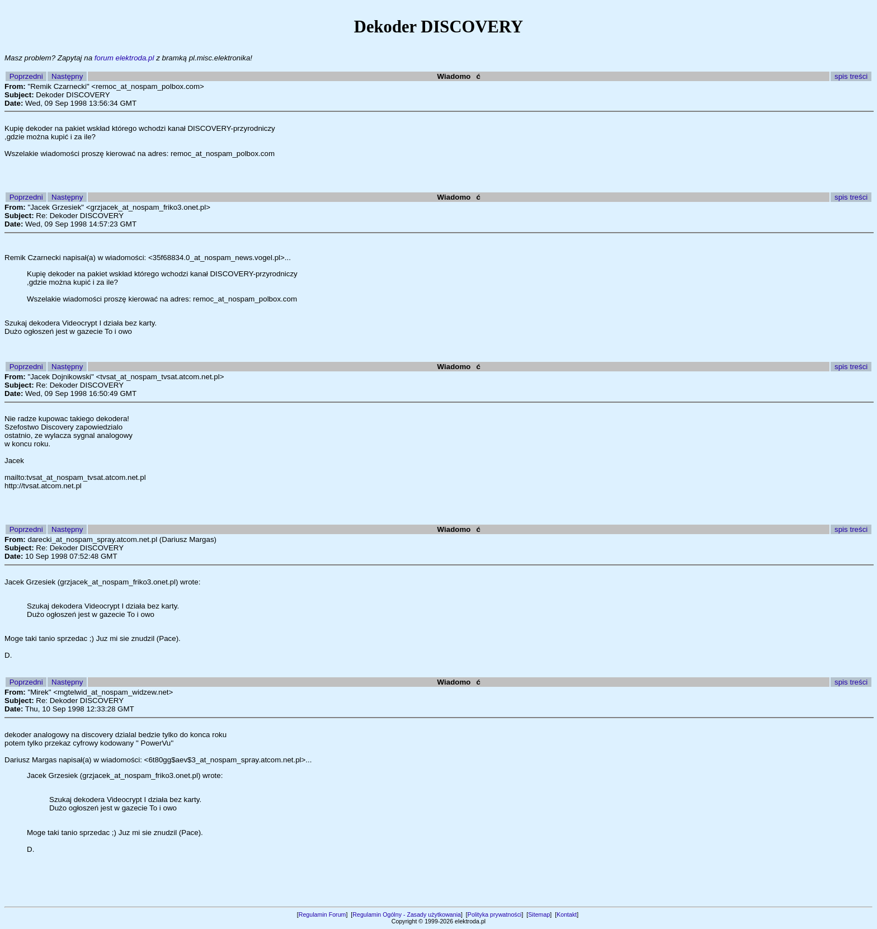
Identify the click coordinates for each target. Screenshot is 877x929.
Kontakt (567, 914)
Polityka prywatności (495, 914)
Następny (67, 76)
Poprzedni (26, 76)
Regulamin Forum (322, 914)
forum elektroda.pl (124, 58)
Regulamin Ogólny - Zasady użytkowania (406, 914)
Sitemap (539, 914)
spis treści (850, 76)
